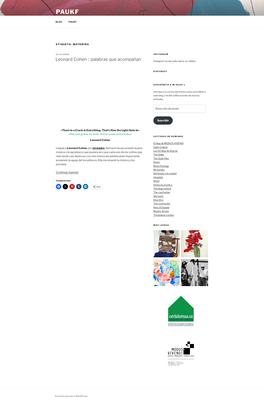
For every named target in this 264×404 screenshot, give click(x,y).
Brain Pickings (161, 166)
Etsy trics (158, 199)
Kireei (156, 162)
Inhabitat (158, 177)
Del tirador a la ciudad (164, 173)
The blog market (162, 188)
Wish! (156, 181)
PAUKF (73, 21)
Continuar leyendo (67, 172)
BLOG (59, 21)
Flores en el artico (162, 184)
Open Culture (160, 147)
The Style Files (161, 158)
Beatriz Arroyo (161, 211)
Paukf (67, 11)
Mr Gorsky (158, 169)
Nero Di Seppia (161, 207)
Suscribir (163, 120)
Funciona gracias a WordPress (71, 396)
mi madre (98, 148)
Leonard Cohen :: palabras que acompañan (98, 59)
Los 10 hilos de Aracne (165, 150)
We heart (158, 196)
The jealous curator (163, 215)
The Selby (158, 154)
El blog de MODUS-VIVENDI (168, 143)
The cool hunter (161, 192)
